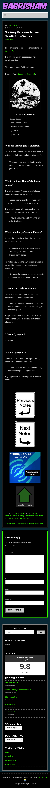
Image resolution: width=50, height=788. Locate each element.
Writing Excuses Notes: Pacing (34, 523)
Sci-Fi (37, 516)
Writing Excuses (12, 51)
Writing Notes (24, 518)
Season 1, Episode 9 (26, 74)
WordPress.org (10, 764)
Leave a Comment (13, 25)
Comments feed (10, 760)
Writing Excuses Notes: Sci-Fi (15, 523)
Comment (9, 553)
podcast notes (29, 516)
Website (8, 599)
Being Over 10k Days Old (13, 682)
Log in (7, 752)
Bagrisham (10, 39)
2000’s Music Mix (11, 704)
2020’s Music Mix (11, 697)
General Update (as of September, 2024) (18, 690)
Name (7, 579)
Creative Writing (19, 513)
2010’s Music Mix (11, 711)
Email (7, 589)
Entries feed (9, 756)
